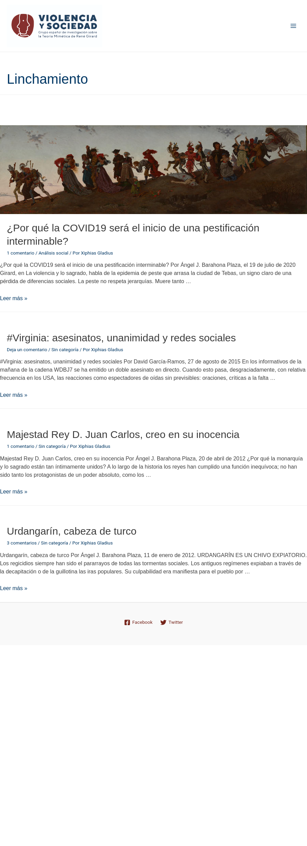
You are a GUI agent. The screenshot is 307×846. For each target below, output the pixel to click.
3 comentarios (22, 543)
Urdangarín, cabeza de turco (71, 531)
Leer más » (13, 298)
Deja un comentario (27, 349)
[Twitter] (172, 622)
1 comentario (20, 253)
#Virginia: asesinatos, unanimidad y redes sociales (121, 337)
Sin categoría (65, 349)
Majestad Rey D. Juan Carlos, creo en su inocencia (123, 434)
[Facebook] (138, 622)
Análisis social (53, 253)
